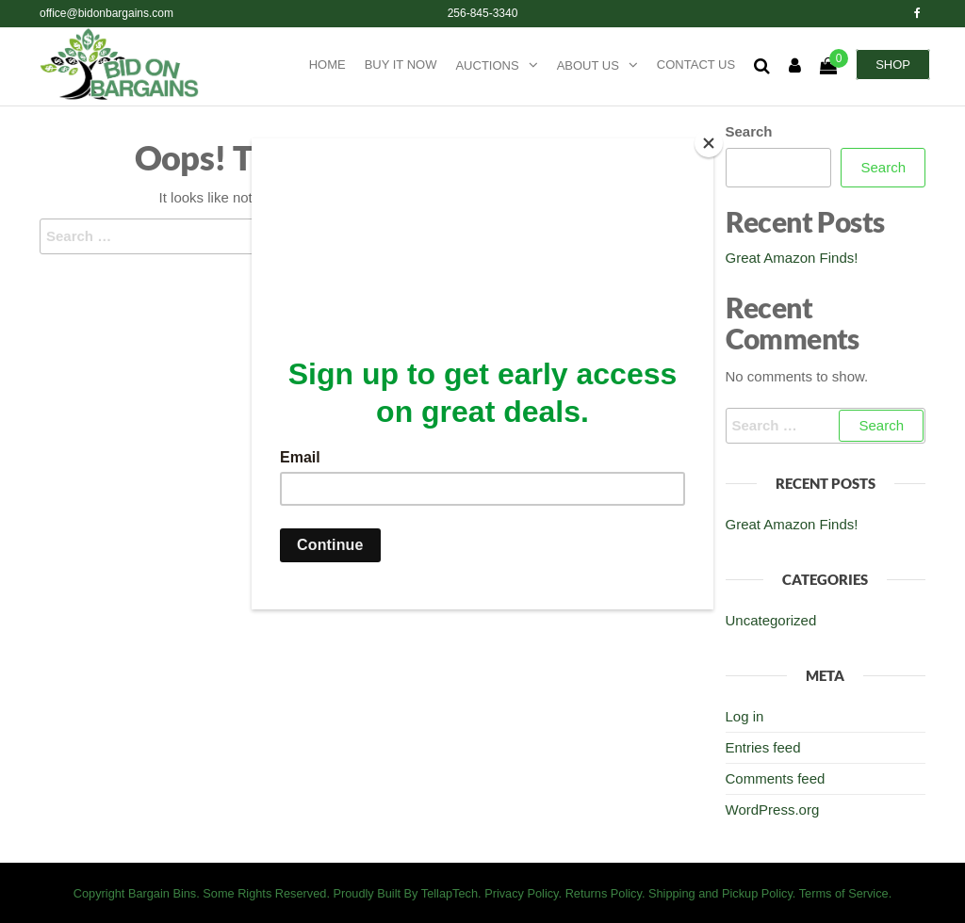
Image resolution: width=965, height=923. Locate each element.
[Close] (709, 143)
